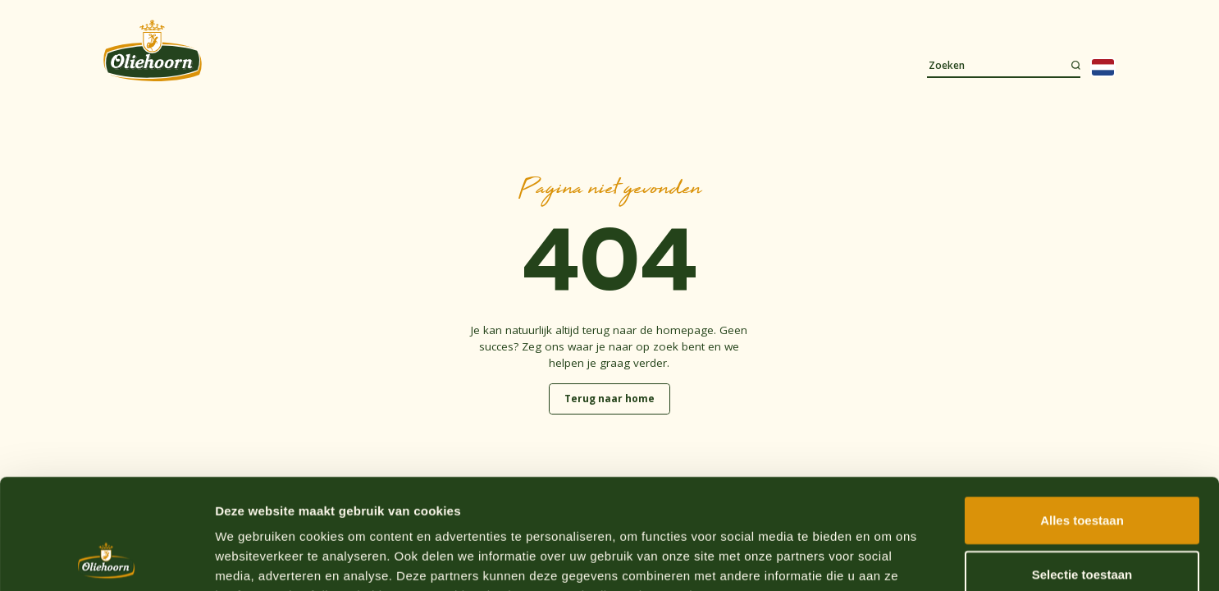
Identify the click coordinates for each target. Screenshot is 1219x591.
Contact (679, 65)
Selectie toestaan (1082, 471)
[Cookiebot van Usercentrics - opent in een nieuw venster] (106, 559)
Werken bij (1036, 21)
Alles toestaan (1082, 417)
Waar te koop (979, 21)
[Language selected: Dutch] (1103, 67)
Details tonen (886, 559)
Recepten (402, 65)
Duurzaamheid (583, 65)
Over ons (485, 65)
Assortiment (310, 65)
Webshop (1092, 21)
